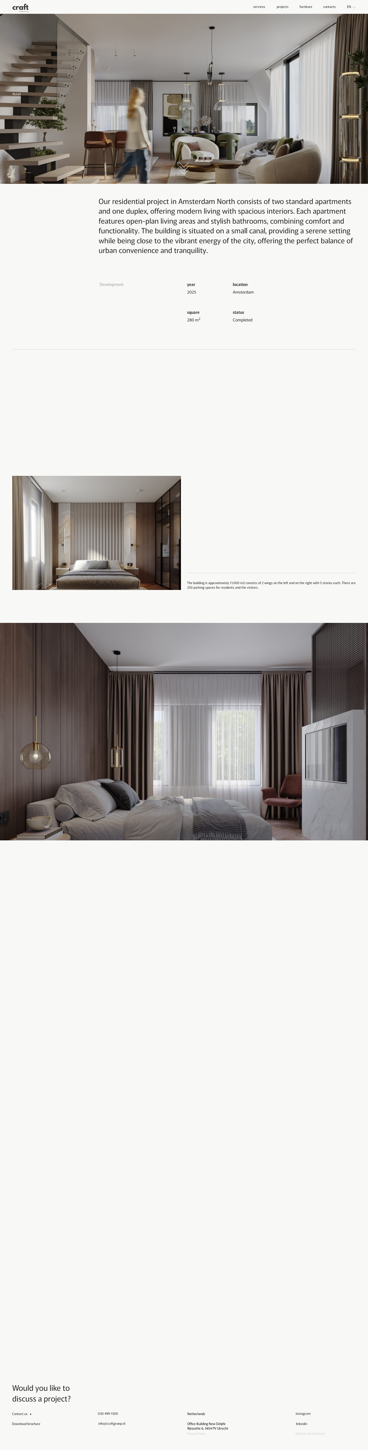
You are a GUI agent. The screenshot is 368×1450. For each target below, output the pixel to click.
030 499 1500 (108, 1413)
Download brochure (26, 1423)
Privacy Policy (196, 1433)
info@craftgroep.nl (111, 1423)
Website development (310, 1433)
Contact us (20, 1413)
